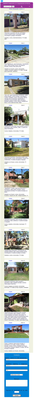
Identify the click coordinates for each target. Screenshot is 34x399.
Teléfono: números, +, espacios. (16, 364)
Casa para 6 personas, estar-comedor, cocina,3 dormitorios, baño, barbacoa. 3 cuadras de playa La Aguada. (15, 220)
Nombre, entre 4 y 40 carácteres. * (16, 358)
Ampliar (10, 12)
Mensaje (16, 379)
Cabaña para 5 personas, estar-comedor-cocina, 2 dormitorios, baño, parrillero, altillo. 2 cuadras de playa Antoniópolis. (16, 127)
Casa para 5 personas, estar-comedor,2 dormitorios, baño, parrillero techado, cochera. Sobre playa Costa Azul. (15, 283)
